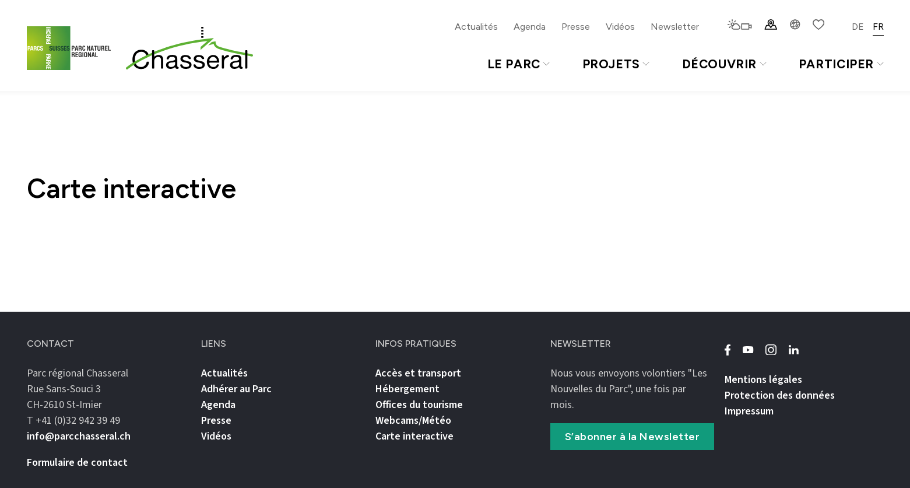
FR (878, 26)
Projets (616, 64)
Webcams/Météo (413, 420)
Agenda (530, 26)
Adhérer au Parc (236, 389)
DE (858, 26)
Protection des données (780, 395)
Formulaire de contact (77, 462)
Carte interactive (414, 436)
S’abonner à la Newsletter (632, 436)
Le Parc (518, 64)
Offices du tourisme (419, 405)
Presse (575, 26)
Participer (841, 64)
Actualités (476, 26)
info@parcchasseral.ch (79, 436)
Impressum (749, 411)
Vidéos (620, 26)
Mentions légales (763, 379)
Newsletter (675, 26)
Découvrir (724, 64)
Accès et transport (418, 373)
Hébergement (407, 389)
